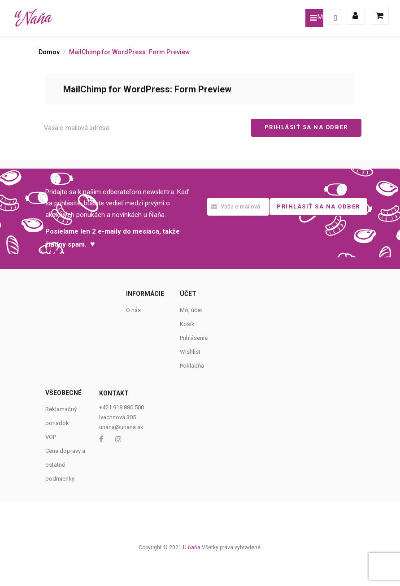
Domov (49, 52)
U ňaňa (191, 547)
